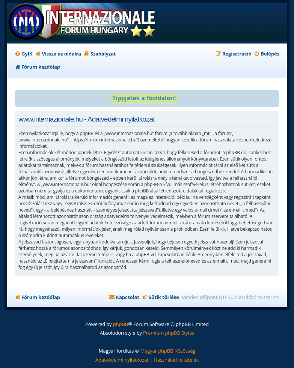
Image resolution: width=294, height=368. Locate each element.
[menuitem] (23, 53)
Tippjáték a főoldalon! (144, 98)
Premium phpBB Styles (168, 332)
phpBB (120, 324)
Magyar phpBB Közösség (167, 350)
